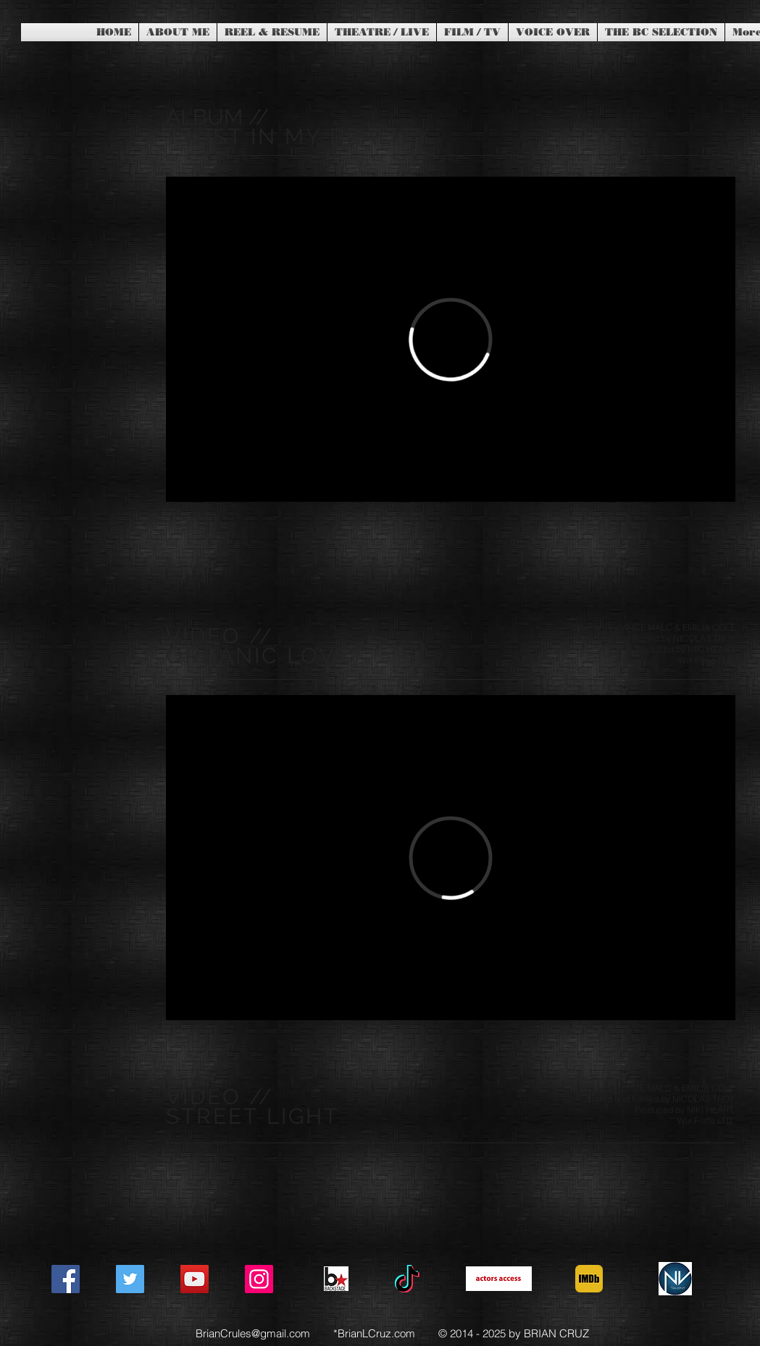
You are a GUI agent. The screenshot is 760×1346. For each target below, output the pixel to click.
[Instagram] (259, 1279)
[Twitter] (130, 1279)
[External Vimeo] (450, 339)
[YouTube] (194, 1279)
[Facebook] (65, 1279)
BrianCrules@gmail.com (253, 1333)
